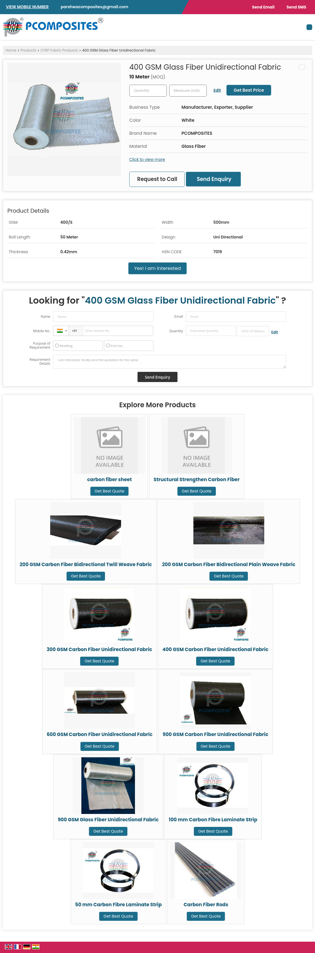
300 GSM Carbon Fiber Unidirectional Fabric (99, 649)
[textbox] (188, 91)
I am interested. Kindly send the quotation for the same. (169, 361)
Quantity (176, 331)
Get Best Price (249, 90)
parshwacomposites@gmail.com (94, 7)
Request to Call (157, 179)
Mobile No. (41, 331)
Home (11, 50)
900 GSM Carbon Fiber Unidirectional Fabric (216, 734)
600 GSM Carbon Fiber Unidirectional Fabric (100, 734)
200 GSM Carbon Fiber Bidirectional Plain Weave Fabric (228, 564)
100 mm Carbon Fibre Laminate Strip (213, 819)
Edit (217, 90)
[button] (27, 7)
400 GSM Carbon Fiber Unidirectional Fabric (215, 649)
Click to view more (147, 159)
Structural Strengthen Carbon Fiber (197, 479)
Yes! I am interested (157, 268)
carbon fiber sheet (109, 479)
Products (28, 50)
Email (178, 316)
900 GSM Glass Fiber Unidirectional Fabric (108, 819)
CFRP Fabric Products (59, 50)
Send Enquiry (214, 179)
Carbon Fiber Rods (206, 904)
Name (45, 316)
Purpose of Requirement (39, 345)
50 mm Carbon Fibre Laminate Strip (118, 904)
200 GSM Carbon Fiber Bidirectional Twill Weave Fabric (86, 564)
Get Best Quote (109, 491)
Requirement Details (39, 362)
